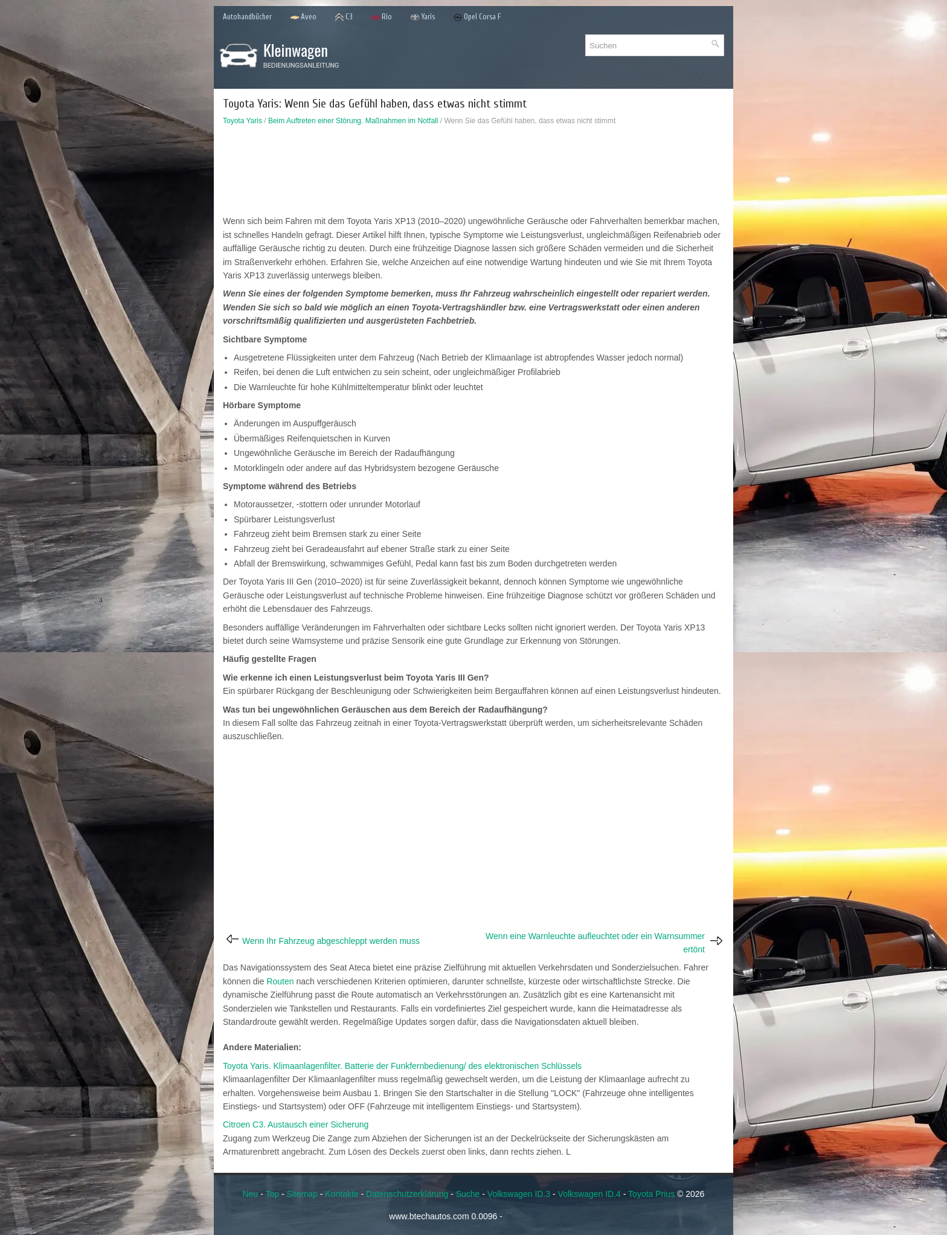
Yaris (422, 17)
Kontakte (341, 1194)
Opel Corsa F (477, 17)
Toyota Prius (651, 1194)
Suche (468, 1194)
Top (272, 1194)
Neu (250, 1194)
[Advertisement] (473, 173)
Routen (280, 981)
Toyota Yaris (242, 121)
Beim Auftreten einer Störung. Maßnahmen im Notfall (353, 121)
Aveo (303, 17)
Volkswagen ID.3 (518, 1194)
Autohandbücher (247, 16)
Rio (381, 17)
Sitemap (302, 1194)
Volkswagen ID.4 (589, 1194)
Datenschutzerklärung (407, 1194)
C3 (344, 17)
